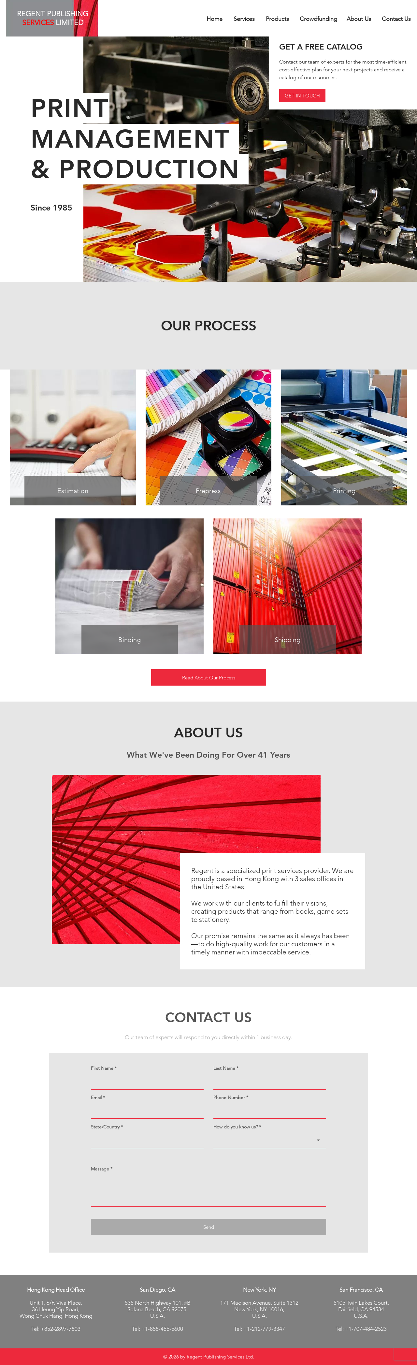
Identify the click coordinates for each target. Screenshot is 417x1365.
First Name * (104, 1068)
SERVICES (38, 22)
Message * (101, 1169)
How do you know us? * (237, 1127)
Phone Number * (230, 1097)
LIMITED (68, 22)
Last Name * (225, 1068)
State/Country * (107, 1127)
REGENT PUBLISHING (52, 13)
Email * (98, 1097)
